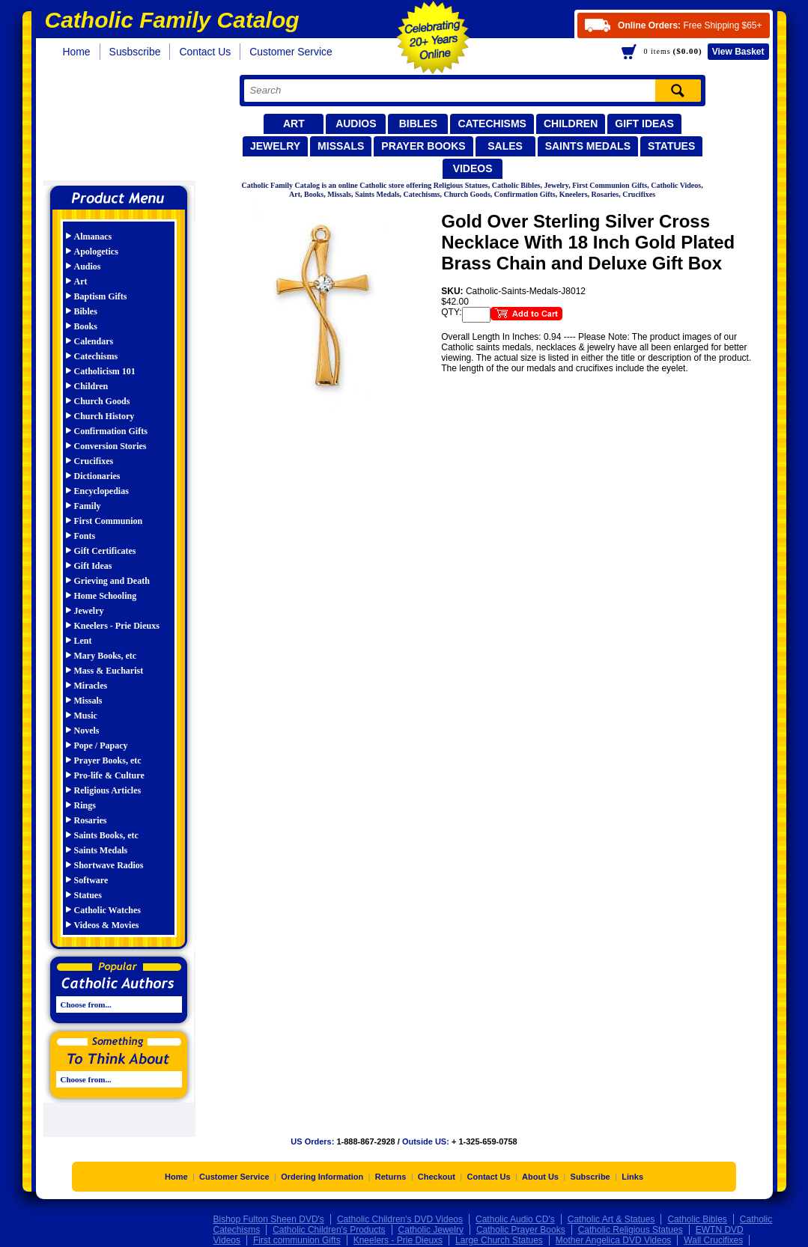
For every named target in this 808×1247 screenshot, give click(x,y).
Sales (505, 146)
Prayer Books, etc (108, 760)
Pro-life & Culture (109, 775)
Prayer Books (423, 146)
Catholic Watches (107, 910)
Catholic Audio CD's (515, 1221)
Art (294, 123)
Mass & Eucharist (109, 670)
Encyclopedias (101, 491)
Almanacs (93, 236)
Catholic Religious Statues (630, 1231)
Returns (391, 1178)
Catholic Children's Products (329, 1231)
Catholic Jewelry (431, 1231)
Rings (85, 805)
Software (91, 880)
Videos (473, 168)
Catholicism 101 (105, 371)
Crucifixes (94, 461)
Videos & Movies (106, 925)
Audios (355, 123)
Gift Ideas (644, 123)
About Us (540, 1178)
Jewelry (275, 146)
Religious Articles (108, 790)
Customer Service (290, 52)
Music (85, 715)
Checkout (436, 1178)
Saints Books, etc (106, 835)
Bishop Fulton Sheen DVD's (268, 1221)
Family (87, 506)
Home (77, 52)
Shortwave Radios (109, 865)
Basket (738, 51)
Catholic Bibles (696, 1221)
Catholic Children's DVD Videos (400, 1221)
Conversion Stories (110, 446)
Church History (104, 416)
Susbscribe (135, 52)
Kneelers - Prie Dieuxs (117, 626)
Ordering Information (322, 1178)
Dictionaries (97, 476)
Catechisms (492, 123)
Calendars (94, 341)
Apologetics (96, 251)
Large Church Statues (499, 1242)
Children (571, 123)
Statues (671, 146)
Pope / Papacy (101, 745)
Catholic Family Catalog (125, 125)
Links (632, 1178)
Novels (87, 730)
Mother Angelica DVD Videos (614, 1242)
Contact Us (205, 52)
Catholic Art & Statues (611, 1221)
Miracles (91, 685)
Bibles (418, 123)
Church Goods (102, 401)
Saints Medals (588, 146)
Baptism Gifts (100, 296)
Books (85, 326)
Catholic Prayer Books (520, 1231)
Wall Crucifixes (713, 1242)
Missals (341, 146)
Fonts (85, 536)
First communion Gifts (297, 1242)
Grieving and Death (112, 581)
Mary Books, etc (105, 655)
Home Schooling (105, 596)
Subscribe (590, 1178)
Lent (83, 640)
